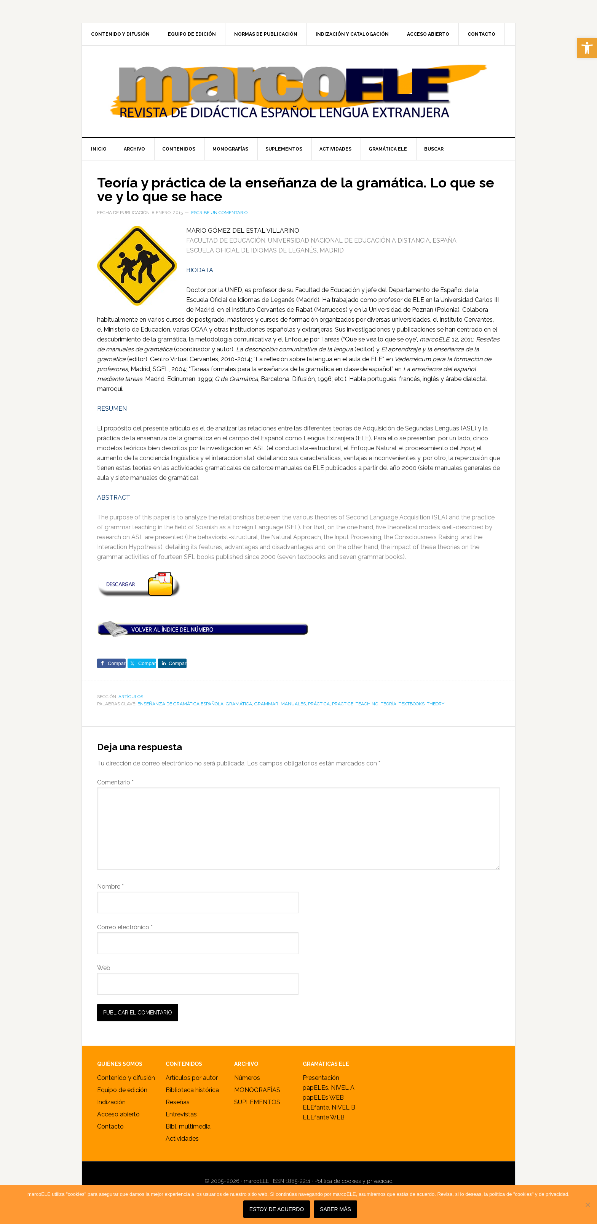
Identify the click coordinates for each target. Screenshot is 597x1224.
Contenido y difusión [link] (126, 1077)
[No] (587, 1204)
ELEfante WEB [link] (324, 1117)
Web (103, 968)
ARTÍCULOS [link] (130, 696)
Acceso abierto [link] (118, 1114)
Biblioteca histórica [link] (192, 1090)
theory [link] (435, 703)
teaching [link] (367, 703)
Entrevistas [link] (181, 1114)
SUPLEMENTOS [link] (257, 1102)
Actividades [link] (182, 1138)
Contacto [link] (110, 1126)
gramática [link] (239, 703)
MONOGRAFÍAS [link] (257, 1090)
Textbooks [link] (412, 703)
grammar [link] (266, 703)
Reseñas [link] (178, 1102)
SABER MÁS (335, 1210)
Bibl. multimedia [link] (188, 1126)
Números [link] (247, 1077)
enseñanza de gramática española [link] (180, 703)
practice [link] (342, 703)
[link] (587, 48)
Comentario (115, 782)
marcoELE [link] (298, 91)
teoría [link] (388, 703)
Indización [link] (111, 1102)
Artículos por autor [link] (192, 1077)
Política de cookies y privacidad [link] (353, 1181)
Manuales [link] (293, 703)
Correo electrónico (125, 927)
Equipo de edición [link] (122, 1090)
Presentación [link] (321, 1077)
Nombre (110, 886)
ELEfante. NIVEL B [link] (329, 1107)
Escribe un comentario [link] (219, 212)
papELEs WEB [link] (323, 1097)
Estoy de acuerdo (276, 1210)
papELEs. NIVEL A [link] (328, 1087)
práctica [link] (319, 703)
